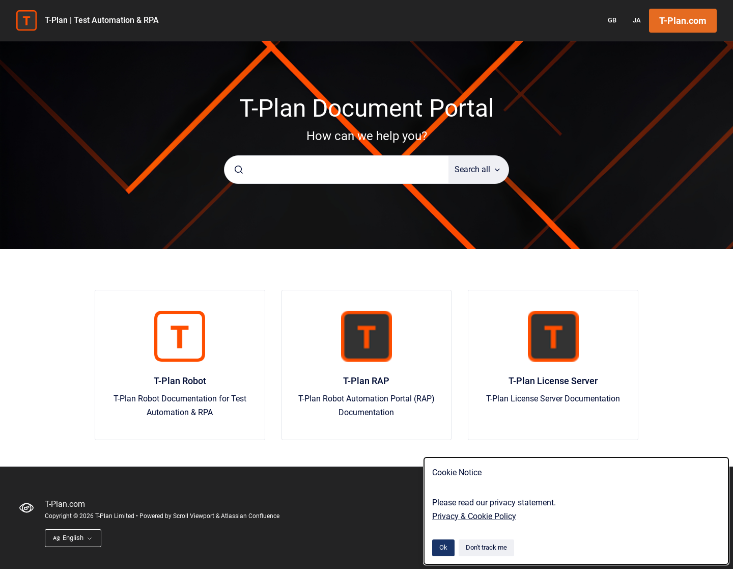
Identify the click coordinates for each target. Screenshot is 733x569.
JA (637, 20)
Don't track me (486, 547)
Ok (443, 547)
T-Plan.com (683, 20)
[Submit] (239, 169)
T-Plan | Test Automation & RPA (102, 20)
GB (612, 20)
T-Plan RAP (366, 380)
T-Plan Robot (180, 380)
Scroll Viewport (194, 516)
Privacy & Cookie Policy (474, 516)
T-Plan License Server (553, 380)
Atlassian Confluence (250, 516)
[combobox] (336, 169)
